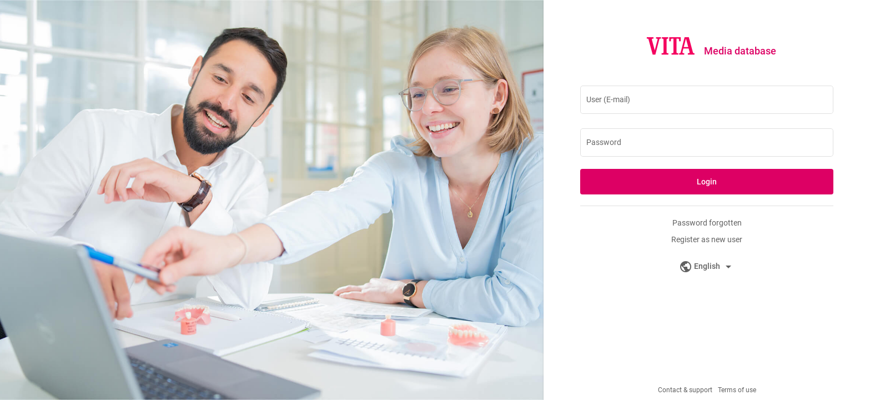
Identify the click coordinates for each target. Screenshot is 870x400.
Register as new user (706, 239)
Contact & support (685, 390)
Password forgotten (707, 222)
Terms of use (737, 390)
